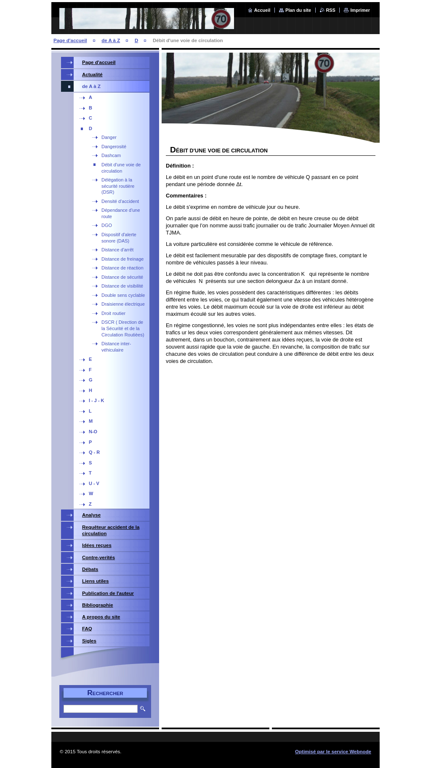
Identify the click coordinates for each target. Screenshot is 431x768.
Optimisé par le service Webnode (333, 751)
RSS (330, 10)
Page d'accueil (70, 40)
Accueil (262, 10)
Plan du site (298, 10)
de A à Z (110, 40)
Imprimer (360, 10)
